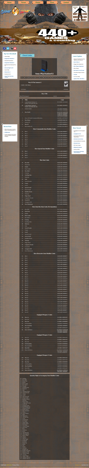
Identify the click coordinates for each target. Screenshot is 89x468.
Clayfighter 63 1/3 (77, 133)
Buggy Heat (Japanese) (78, 64)
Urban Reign (7, 56)
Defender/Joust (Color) (78, 139)
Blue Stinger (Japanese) (79, 66)
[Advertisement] (10, 101)
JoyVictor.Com (84, 465)
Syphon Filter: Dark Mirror (79, 78)
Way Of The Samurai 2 (24, 96)
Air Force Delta (77, 76)
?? (66, 131)
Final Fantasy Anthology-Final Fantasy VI (79, 152)
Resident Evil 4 (8, 74)
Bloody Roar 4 (7, 72)
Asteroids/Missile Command (79, 141)
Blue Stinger (76, 68)
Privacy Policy (15, 465)
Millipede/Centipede (78, 147)
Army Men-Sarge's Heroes (79, 72)
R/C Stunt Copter (77, 145)
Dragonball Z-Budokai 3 (9, 58)
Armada (75, 74)
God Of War (7, 69)
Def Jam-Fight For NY (9, 67)
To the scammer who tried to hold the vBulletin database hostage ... (10, 135)
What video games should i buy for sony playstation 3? (10, 130)
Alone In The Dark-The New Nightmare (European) (79, 60)
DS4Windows (7, 132)
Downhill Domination (9, 60)
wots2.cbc (55, 96)
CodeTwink (3, 465)
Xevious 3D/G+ (77, 149)
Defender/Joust (77, 143)
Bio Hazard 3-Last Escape (79, 70)
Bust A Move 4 (77, 62)
